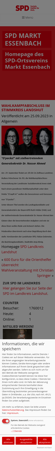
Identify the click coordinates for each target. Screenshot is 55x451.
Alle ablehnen (8, 441)
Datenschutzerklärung (13, 410)
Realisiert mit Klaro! (44, 447)
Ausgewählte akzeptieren (26, 441)
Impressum (12, 413)
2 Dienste (16, 431)
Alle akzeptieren (45, 441)
